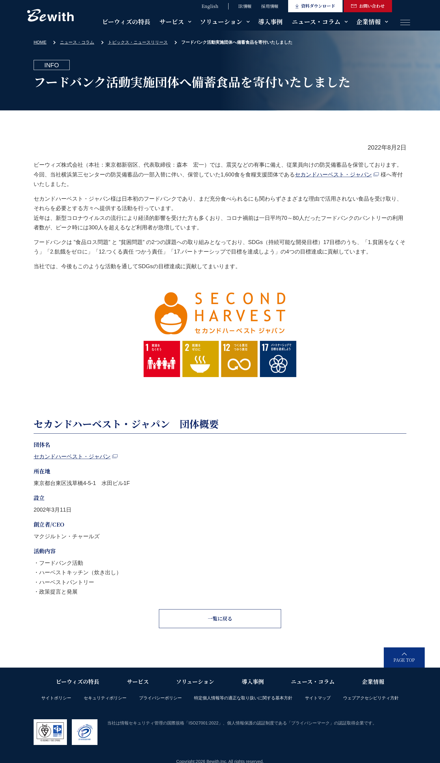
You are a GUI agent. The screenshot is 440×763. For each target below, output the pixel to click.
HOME (40, 42)
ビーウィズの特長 (126, 21)
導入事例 (270, 21)
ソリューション (221, 21)
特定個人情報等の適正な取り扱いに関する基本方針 (243, 697)
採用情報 (269, 6)
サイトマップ (318, 697)
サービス (172, 21)
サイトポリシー (56, 697)
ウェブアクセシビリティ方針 (371, 697)
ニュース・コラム (316, 21)
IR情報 (244, 6)
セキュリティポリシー (105, 697)
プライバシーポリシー (160, 697)
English (210, 6)
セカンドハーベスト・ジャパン (337, 175)
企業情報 (368, 21)
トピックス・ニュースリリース (138, 42)
